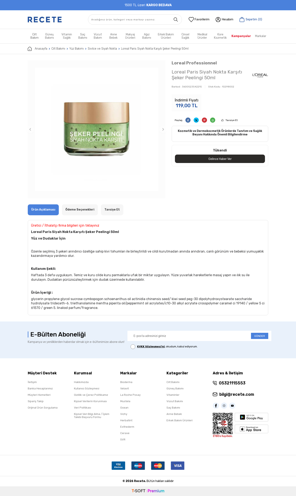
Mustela (125, 401)
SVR (122, 439)
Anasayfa (37, 49)
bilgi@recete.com (236, 394)
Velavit (124, 388)
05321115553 (232, 383)
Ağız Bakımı (146, 36)
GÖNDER (259, 336)
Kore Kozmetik (220, 36)
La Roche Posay (130, 394)
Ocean (124, 407)
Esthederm (127, 426)
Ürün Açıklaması (43, 209)
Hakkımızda (81, 382)
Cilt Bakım (34, 36)
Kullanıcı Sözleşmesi (86, 388)
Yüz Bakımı (76, 48)
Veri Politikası (82, 407)
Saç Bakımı (82, 36)
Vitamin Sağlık (66, 36)
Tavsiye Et (231, 120)
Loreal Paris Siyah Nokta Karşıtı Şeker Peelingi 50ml (154, 48)
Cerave (125, 433)
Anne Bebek (113, 36)
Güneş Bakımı (49, 36)
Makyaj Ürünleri (130, 36)
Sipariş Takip (36, 401)
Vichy (123, 414)
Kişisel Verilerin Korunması (90, 401)
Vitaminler (172, 394)
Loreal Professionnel (194, 62)
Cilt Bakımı (58, 48)
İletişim (32, 382)
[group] (96, 129)
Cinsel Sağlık (185, 36)
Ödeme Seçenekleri (79, 209)
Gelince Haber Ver (220, 159)
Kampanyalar (241, 36)
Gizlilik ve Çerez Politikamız (91, 394)
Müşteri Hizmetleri (39, 394)
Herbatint (126, 420)
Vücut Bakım (98, 36)
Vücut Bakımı (174, 401)
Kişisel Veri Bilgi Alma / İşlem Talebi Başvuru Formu (91, 415)
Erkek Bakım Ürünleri (166, 36)
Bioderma (126, 382)
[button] (30, 129)
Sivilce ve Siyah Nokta (102, 48)
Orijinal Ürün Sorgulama (43, 407)
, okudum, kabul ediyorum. (164, 346)
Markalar (260, 36)
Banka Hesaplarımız (40, 388)
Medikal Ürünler (202, 36)
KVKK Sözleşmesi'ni (151, 346)
